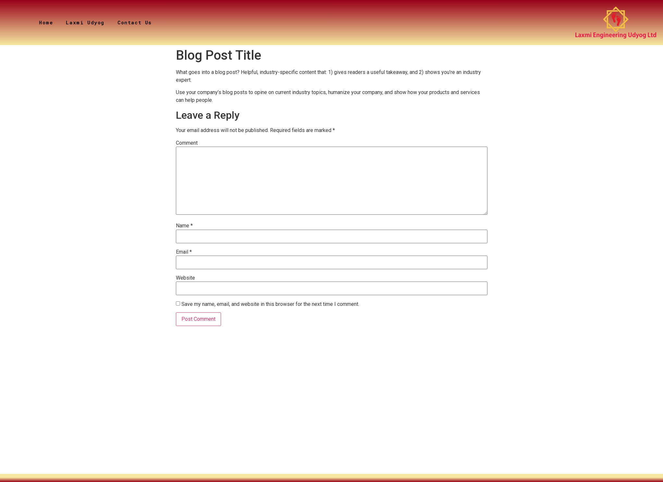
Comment (187, 143)
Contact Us (134, 22)
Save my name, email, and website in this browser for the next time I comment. (270, 304)
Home (46, 22)
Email (184, 252)
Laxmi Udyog (85, 22)
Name (184, 225)
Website (185, 278)
